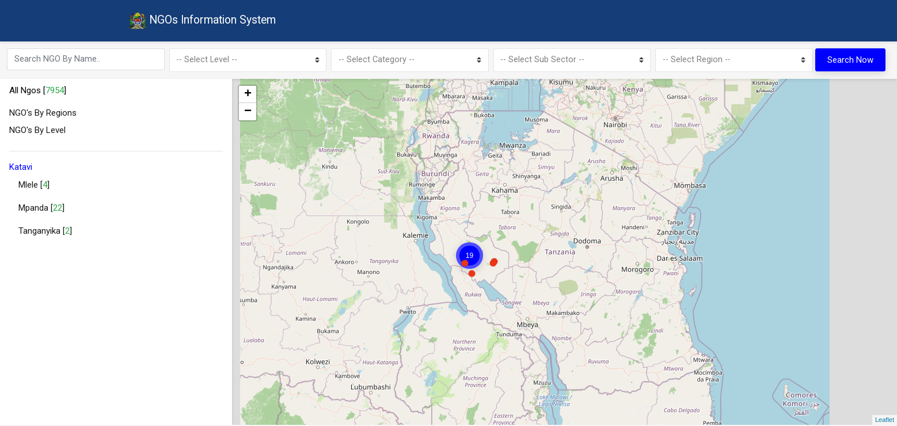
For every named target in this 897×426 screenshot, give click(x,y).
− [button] (248, 113)
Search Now (850, 61)
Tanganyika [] (45, 233)
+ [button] (248, 96)
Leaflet (884, 421)
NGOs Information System (205, 22)
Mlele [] (34, 187)
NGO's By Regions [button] (43, 114)
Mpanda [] (41, 210)
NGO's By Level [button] (37, 132)
